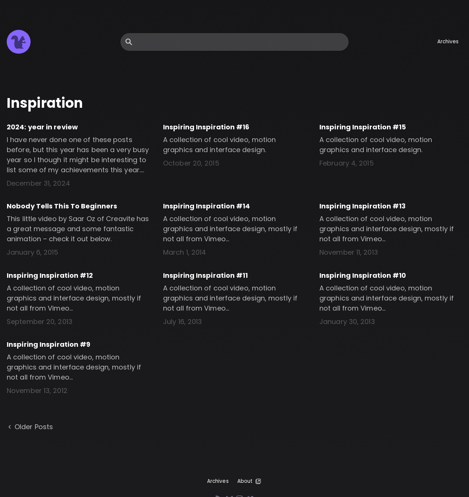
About (249, 481)
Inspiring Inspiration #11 (205, 275)
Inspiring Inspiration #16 (206, 127)
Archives (448, 41)
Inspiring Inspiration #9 (48, 344)
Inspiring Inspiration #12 (50, 275)
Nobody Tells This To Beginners (62, 206)
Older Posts (30, 427)
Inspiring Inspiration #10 (362, 275)
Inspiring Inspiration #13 (362, 206)
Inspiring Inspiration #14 (206, 206)
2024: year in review (42, 127)
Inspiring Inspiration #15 (362, 127)
